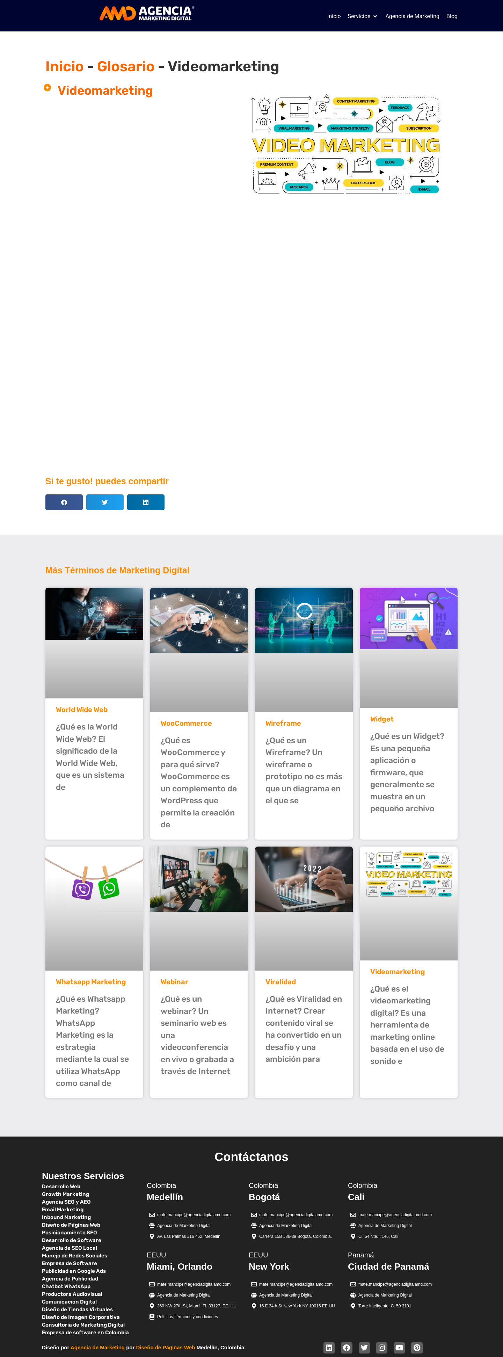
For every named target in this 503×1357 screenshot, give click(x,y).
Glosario (126, 66)
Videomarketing (397, 971)
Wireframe (283, 723)
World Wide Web (82, 709)
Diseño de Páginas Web (165, 1347)
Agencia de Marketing (98, 1347)
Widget (382, 719)
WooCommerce (186, 723)
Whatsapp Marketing (91, 982)
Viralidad (280, 982)
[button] (363, 16)
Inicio (64, 66)
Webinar (174, 982)
